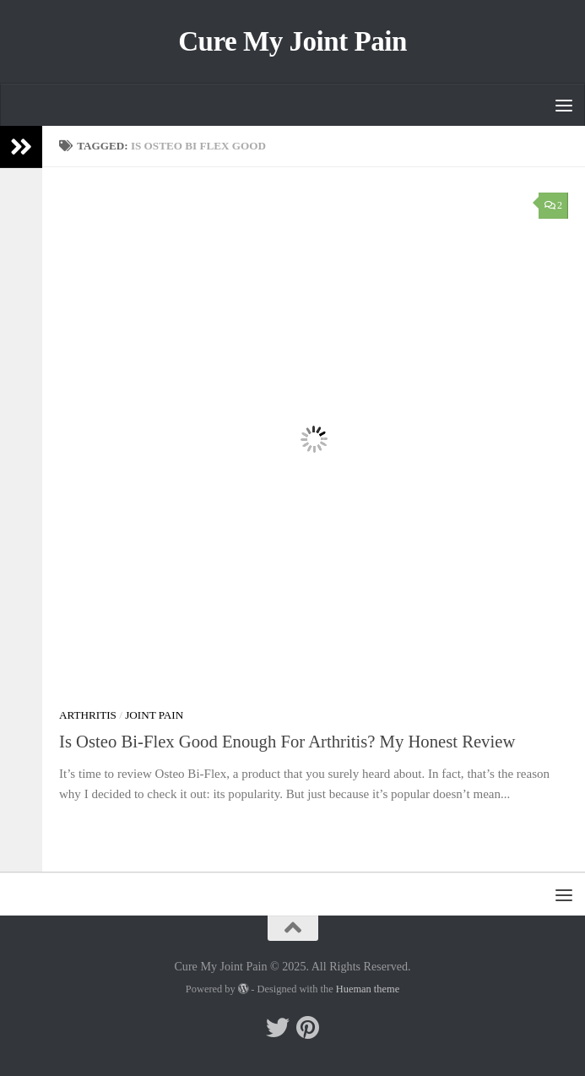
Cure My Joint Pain (292, 41)
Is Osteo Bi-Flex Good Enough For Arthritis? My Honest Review (287, 741)
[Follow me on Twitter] (278, 1028)
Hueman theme (367, 989)
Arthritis (87, 715)
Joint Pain (154, 715)
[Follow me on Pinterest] (308, 1028)
